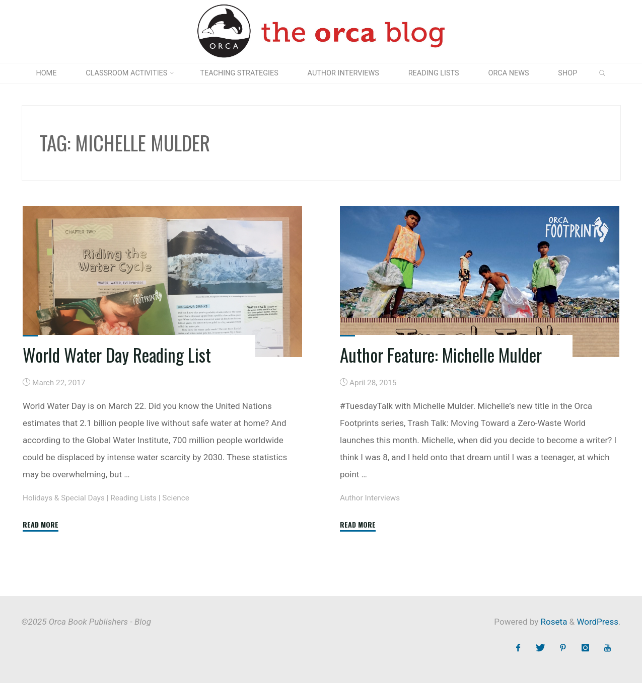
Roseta (552, 622)
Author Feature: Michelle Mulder (441, 355)
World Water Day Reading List (117, 355)
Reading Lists (133, 497)
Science (175, 497)
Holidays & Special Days (64, 497)
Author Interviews (370, 497)
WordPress (597, 622)
